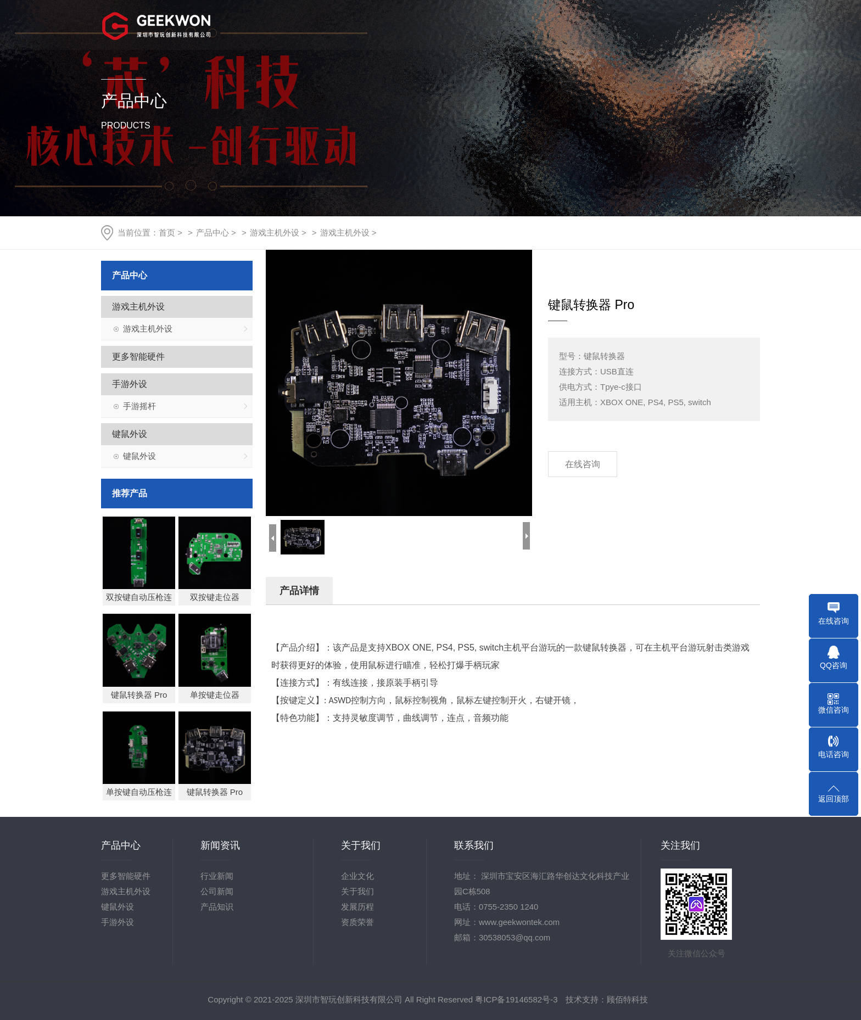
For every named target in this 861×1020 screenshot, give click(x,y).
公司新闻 (216, 891)
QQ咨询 (833, 665)
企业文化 (357, 876)
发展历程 (357, 906)
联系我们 (745, 24)
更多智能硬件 (137, 356)
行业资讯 (556, 24)
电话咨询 (833, 754)
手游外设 (129, 384)
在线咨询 (582, 464)
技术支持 (619, 24)
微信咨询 (833, 709)
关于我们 (431, 24)
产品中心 (494, 24)
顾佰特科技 (627, 999)
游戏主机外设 (274, 232)
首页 (368, 24)
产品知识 (216, 906)
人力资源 (682, 24)
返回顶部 (833, 798)
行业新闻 (216, 876)
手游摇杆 (138, 406)
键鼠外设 (129, 434)
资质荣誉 (357, 922)
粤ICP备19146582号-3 (516, 999)
